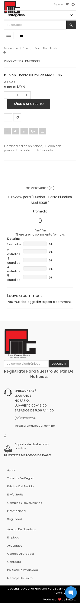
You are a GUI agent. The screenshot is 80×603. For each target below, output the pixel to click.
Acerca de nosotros (21, 529)
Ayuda (11, 470)
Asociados (14, 546)
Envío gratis (15, 494)
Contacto (14, 562)
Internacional (16, 511)
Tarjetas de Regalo (20, 478)
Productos (11, 48)
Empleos (13, 537)
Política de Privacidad (22, 570)
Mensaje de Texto (20, 578)
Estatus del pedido (20, 486)
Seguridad (14, 519)
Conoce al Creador (20, 554)
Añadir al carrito (29, 104)
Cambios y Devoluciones (24, 503)
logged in (34, 302)
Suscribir (58, 364)
